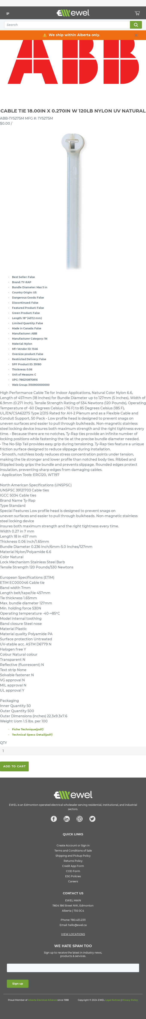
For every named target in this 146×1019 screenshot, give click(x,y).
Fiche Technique (28, 729)
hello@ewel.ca (77, 925)
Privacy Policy (130, 1000)
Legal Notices (112, 1000)
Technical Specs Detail (32, 734)
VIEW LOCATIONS (73, 934)
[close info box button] (136, 35)
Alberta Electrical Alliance (42, 1000)
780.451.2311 (78, 919)
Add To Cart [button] (14, 766)
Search (136, 25)
